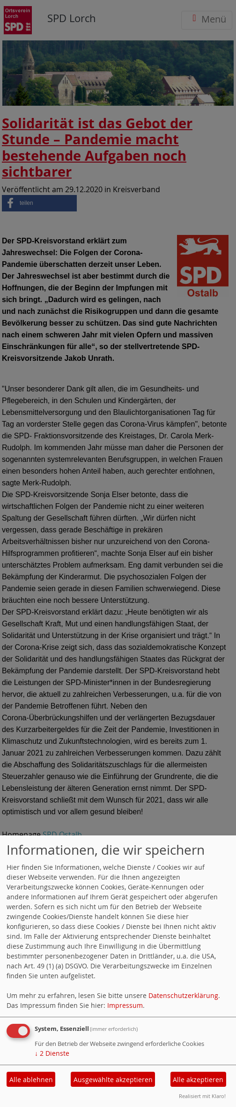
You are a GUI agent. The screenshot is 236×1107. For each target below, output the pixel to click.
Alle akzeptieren (198, 1079)
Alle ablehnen (31, 1079)
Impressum (125, 1005)
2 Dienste (52, 1053)
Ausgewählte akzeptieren (113, 1079)
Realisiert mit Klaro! (202, 1095)
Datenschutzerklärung (183, 995)
